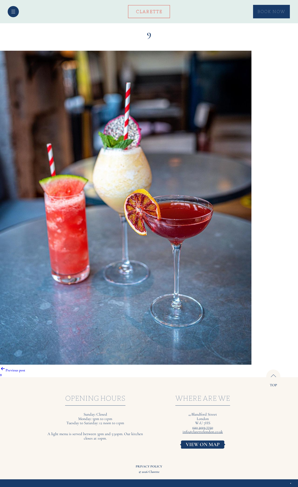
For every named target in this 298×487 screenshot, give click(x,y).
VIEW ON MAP (203, 444)
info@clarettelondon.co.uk (203, 432)
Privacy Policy (149, 466)
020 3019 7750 (202, 427)
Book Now (271, 11)
